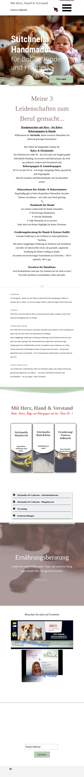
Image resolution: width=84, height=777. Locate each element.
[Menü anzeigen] (67, 7)
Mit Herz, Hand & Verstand (29, 3)
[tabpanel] (42, 185)
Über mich (61, 79)
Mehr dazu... (42, 579)
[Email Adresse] (41, 747)
